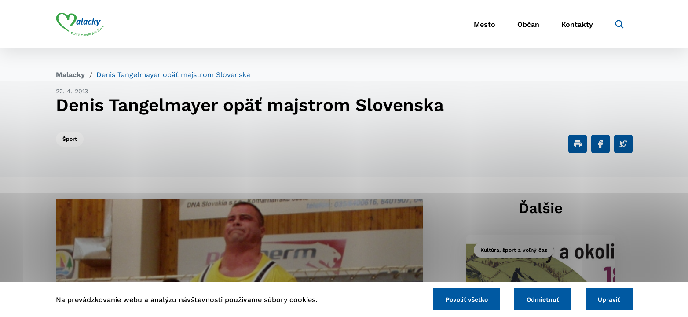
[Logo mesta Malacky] (80, 24)
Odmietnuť (543, 299)
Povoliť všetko (467, 299)
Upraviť (609, 299)
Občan (528, 24)
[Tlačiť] (577, 144)
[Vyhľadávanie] (619, 24)
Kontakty (577, 24)
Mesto (484, 24)
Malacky (70, 74)
